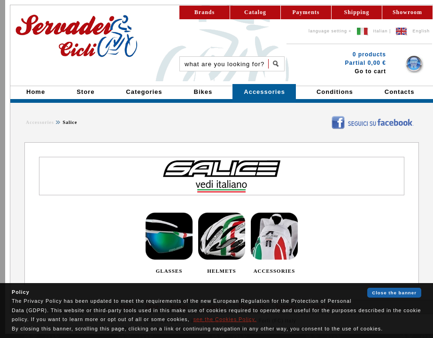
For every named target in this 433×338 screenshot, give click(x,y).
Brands (204, 12)
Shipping (356, 12)
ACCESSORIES (274, 271)
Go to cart (370, 71)
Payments (306, 12)
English (421, 31)
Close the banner (394, 292)
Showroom (407, 12)
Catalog (255, 12)
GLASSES (169, 271)
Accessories (40, 122)
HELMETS (221, 271)
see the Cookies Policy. (224, 319)
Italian (380, 31)
